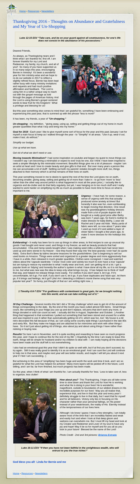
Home (22, 11)
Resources (33, 11)
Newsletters (47, 11)
